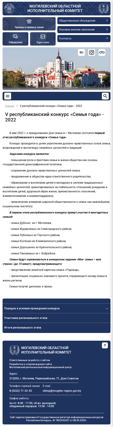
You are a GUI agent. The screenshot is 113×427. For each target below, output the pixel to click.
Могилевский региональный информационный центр (40, 367)
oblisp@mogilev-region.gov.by (62, 390)
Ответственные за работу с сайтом (29, 360)
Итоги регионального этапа (22, 327)
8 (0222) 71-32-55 (20, 390)
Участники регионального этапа (25, 318)
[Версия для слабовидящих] (101, 52)
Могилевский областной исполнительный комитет (55, 8)
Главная (9, 106)
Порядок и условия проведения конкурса (32, 308)
